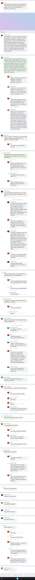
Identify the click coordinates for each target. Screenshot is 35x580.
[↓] (17, 10)
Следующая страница (18, 575)
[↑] (15, 10)
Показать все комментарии (17, 199)
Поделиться (20, 10)
